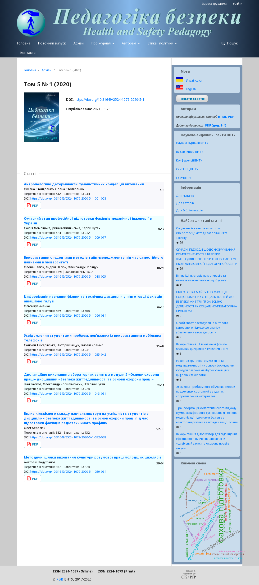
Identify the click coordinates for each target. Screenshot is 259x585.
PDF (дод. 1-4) (215, 125)
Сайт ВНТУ (183, 178)
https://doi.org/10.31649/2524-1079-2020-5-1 (109, 99)
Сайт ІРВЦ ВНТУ (187, 169)
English (190, 89)
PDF (35, 205)
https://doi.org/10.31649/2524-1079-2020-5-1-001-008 (68, 198)
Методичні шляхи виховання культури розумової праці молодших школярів (93, 457)
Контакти (28, 52)
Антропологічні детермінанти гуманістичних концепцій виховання (84, 184)
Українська (193, 81)
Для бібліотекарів (189, 210)
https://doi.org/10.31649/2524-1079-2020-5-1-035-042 (68, 354)
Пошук (232, 43)
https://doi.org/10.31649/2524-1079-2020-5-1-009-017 (68, 237)
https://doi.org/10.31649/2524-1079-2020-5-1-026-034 (68, 315)
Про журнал (101, 43)
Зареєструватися (214, 3)
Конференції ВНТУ (189, 160)
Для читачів (185, 195)
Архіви (78, 43)
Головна (23, 43)
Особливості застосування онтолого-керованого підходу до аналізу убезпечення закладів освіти (202, 327)
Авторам (129, 43)
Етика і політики (160, 43)
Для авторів (185, 203)
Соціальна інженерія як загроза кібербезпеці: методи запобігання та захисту (201, 233)
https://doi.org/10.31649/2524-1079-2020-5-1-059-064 (68, 471)
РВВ (59, 579)
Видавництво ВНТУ (189, 152)
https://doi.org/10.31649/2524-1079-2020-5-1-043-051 (68, 393)
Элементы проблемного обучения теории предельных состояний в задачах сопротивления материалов (205, 391)
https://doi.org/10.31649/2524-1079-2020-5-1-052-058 (68, 437)
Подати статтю (192, 98)
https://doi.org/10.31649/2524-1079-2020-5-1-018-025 (68, 276)
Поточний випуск (52, 43)
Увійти (237, 3)
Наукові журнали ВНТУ (192, 143)
